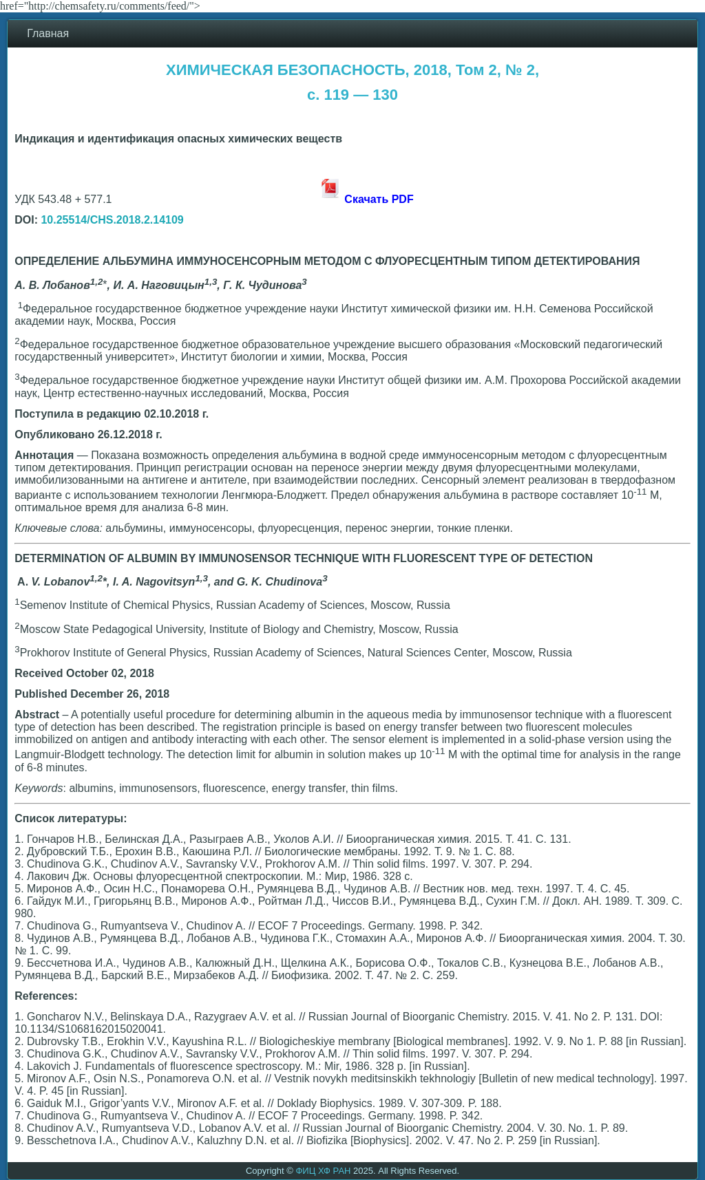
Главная (48, 33)
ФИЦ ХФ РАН (322, 1171)
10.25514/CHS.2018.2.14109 (112, 220)
